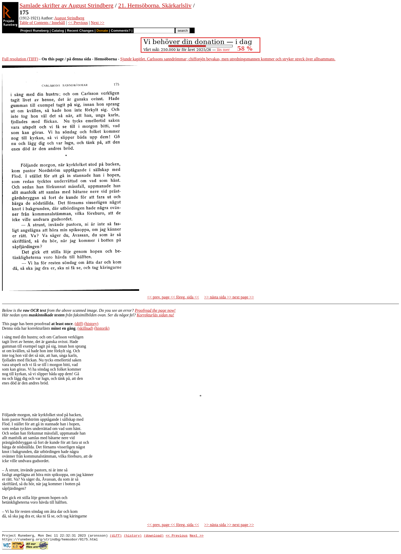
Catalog (58, 30)
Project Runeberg (34, 30)
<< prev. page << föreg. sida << (173, 297)
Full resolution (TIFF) (20, 59)
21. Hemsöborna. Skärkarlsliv (155, 5)
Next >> (97, 22)
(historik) (101, 328)
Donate (102, 30)
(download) (154, 536)
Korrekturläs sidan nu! (155, 315)
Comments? (121, 30)
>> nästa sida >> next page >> (229, 297)
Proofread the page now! (155, 310)
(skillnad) (85, 328)
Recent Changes (80, 30)
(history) (91, 324)
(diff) (79, 324)
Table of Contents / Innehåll (42, 22)
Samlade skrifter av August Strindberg (66, 5)
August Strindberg (69, 18)
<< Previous (78, 22)
